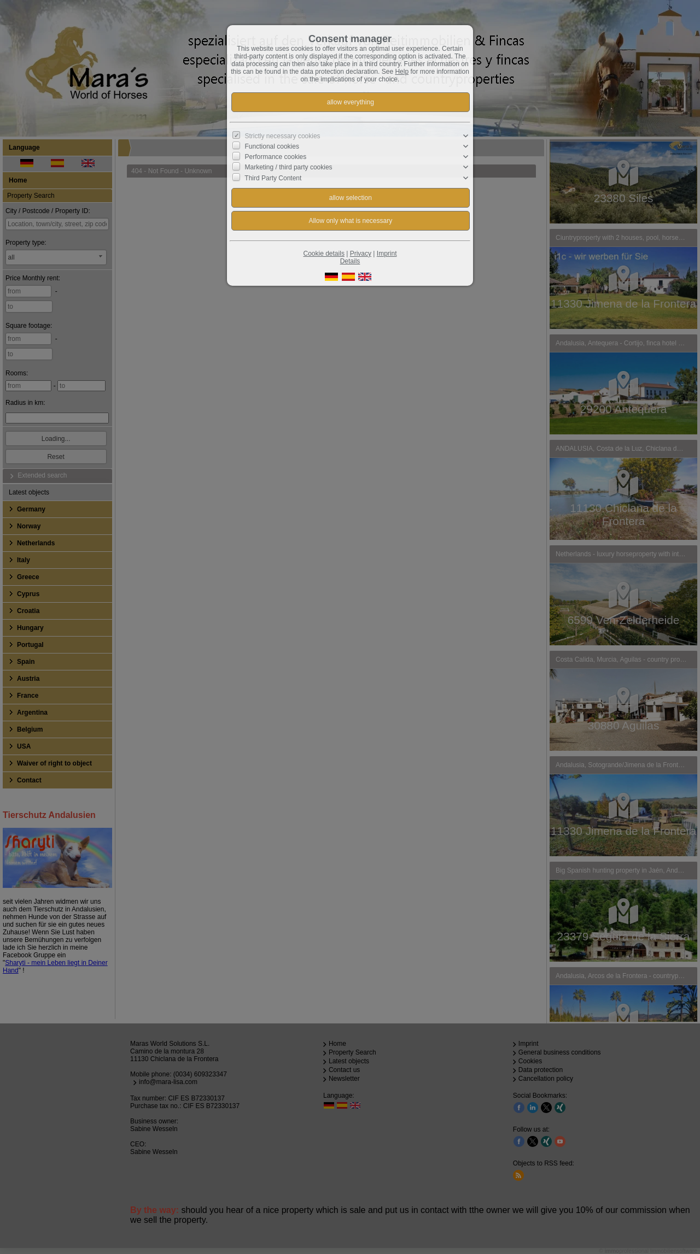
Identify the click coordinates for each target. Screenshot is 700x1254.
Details (350, 261)
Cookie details (324, 253)
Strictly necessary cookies (282, 136)
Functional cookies (272, 146)
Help (402, 71)
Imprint (387, 253)
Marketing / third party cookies (288, 167)
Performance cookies (276, 157)
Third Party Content (272, 177)
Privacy (360, 253)
